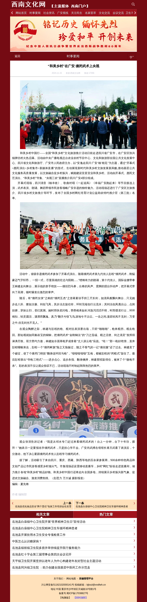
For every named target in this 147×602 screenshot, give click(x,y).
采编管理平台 (86, 578)
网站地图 (71, 578)
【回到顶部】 (81, 597)
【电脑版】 (65, 597)
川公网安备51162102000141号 (57, 584)
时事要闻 (73, 56)
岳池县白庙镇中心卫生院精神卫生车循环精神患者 (102, 506)
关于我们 (58, 578)
